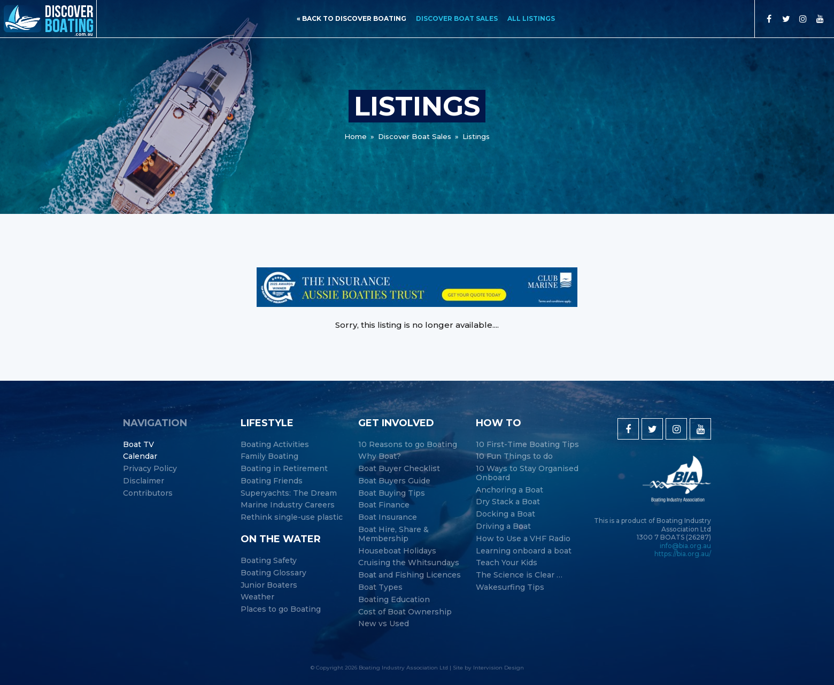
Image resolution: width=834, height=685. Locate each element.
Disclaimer (143, 481)
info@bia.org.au (685, 546)
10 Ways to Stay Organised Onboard (527, 473)
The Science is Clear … (519, 575)
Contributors (148, 493)
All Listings (531, 18)
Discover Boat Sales (457, 18)
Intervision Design (498, 667)
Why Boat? (379, 456)
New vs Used (383, 623)
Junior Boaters (269, 585)
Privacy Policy (150, 468)
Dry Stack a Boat (508, 501)
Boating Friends (272, 481)
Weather (257, 597)
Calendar (140, 456)
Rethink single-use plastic (292, 517)
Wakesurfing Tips (510, 587)
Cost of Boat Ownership (405, 612)
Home (355, 136)
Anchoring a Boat (509, 490)
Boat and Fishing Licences (409, 575)
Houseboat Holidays (397, 551)
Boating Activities (275, 444)
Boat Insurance (387, 517)
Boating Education (394, 599)
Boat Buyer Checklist (399, 468)
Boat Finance (384, 505)
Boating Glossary (273, 573)
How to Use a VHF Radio (523, 538)
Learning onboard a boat (524, 551)
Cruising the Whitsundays (408, 562)
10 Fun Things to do (514, 456)
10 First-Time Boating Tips (527, 444)
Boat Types (380, 587)
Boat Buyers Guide (394, 481)
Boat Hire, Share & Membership (393, 534)
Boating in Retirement (284, 468)
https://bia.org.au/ (682, 554)
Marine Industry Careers (288, 505)
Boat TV (138, 444)
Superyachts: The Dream (289, 493)
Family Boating (269, 456)
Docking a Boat (505, 514)
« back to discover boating (351, 18)
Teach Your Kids (506, 562)
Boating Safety (269, 560)
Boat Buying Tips (391, 493)
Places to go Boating (281, 609)
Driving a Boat (503, 526)
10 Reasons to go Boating (407, 444)
